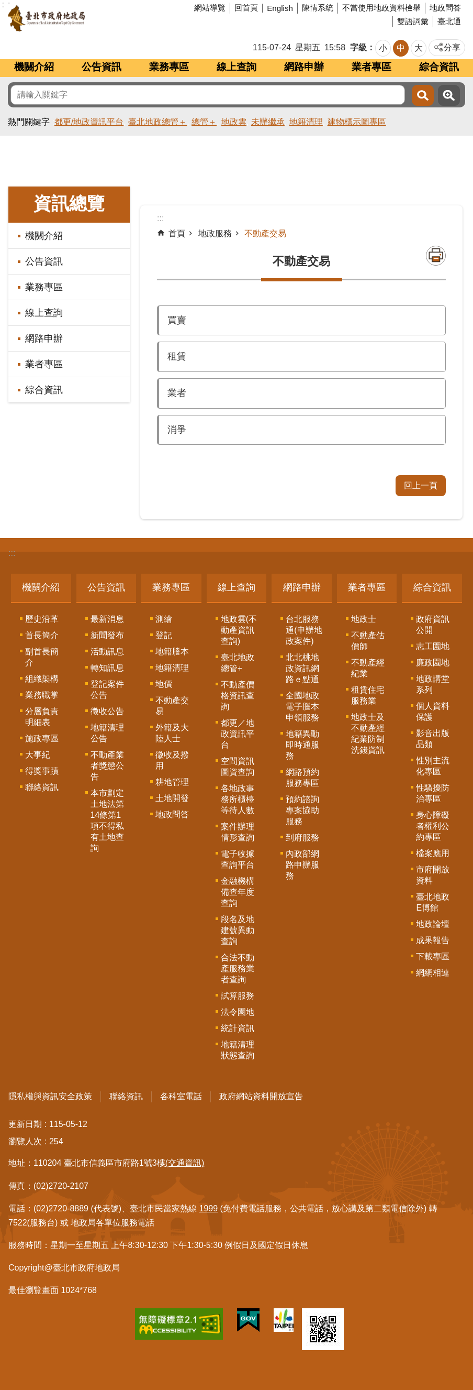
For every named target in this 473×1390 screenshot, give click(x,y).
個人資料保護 (432, 711)
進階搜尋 (449, 95)
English (280, 8)
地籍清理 (306, 121)
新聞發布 (107, 635)
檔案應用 (432, 853)
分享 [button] (452, 47)
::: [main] (160, 218)
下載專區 (432, 956)
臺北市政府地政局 (86, 18)
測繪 (163, 619)
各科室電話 (181, 1096)
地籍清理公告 (107, 733)
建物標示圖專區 (357, 121)
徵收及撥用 (172, 760)
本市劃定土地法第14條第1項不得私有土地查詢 (107, 820)
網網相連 (432, 972)
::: (11, 553)
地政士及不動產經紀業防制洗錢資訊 (368, 733)
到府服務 (302, 837)
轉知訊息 (107, 667)
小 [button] (383, 47)
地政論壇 (432, 924)
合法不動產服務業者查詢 (237, 968)
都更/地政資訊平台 (88, 121)
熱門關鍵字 (29, 121)
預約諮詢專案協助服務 (302, 810)
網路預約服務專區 (302, 777)
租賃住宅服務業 (368, 695)
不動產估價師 (368, 641)
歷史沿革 (42, 619)
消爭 (176, 429)
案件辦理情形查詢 (237, 832)
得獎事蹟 (42, 771)
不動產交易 (265, 233)
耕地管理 (172, 782)
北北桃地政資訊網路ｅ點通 (302, 668)
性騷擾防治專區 (432, 793)
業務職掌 (42, 695)
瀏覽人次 (25, 1141)
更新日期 (25, 1124)
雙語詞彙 (413, 21)
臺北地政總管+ (237, 663)
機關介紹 (34, 66)
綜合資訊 (439, 66)
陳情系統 (317, 7)
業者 (176, 393)
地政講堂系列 (432, 684)
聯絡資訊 (42, 787)
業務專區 (169, 66)
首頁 (176, 233)
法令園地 (237, 1012)
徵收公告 (107, 711)
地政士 (363, 619)
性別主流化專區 (432, 766)
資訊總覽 (69, 203)
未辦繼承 (268, 121)
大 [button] (418, 47)
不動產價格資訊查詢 (237, 695)
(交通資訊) (185, 1162)
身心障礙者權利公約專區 (432, 826)
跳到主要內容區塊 (5, 5)
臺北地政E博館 (432, 902)
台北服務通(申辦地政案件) (304, 630)
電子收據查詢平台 (237, 859)
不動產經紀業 (368, 668)
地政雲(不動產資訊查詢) (239, 630)
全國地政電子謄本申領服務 (302, 706)
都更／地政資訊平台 (237, 733)
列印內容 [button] (436, 256)
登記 (163, 635)
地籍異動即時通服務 (302, 744)
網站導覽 (210, 7)
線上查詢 (236, 66)
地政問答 (445, 7)
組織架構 (42, 678)
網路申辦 (304, 66)
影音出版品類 (432, 739)
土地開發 (172, 798)
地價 (163, 684)
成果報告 (432, 940)
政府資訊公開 (432, 624)
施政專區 (42, 738)
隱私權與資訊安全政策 (50, 1096)
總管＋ (204, 121)
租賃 (176, 356)
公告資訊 (101, 66)
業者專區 (371, 66)
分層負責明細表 (42, 717)
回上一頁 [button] (420, 485)
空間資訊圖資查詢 (237, 766)
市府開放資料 (432, 875)
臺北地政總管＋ (157, 121)
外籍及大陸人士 (172, 733)
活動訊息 (107, 651)
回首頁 (246, 7)
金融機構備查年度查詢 (237, 892)
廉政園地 (432, 662)
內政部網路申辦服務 (302, 864)
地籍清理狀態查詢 (237, 1050)
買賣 (176, 320)
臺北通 (449, 21)
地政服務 (215, 233)
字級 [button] (358, 47)
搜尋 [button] (423, 95)
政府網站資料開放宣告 (261, 1096)
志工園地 (432, 646)
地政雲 (233, 121)
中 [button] (401, 47)
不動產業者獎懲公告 (107, 765)
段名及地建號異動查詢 (237, 930)
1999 (208, 1208)
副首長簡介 (42, 657)
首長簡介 (42, 635)
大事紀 (37, 754)
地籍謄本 (172, 651)
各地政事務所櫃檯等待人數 (237, 799)
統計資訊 (237, 1028)
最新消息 (107, 619)
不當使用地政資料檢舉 (381, 7)
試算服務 (237, 995)
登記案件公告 (107, 689)
